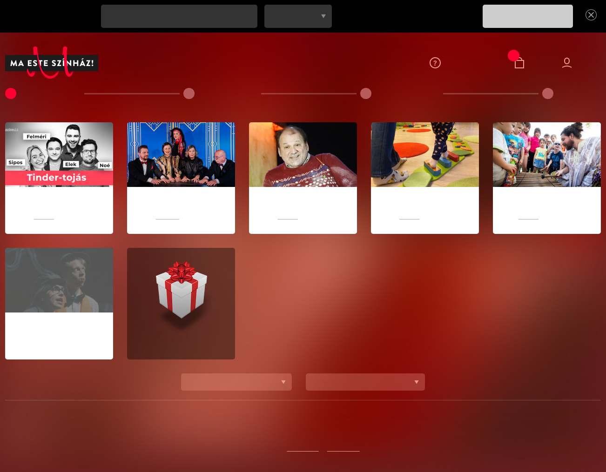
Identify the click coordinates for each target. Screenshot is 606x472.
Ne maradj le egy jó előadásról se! (51, 16)
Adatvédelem (167, 428)
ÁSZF (454, 428)
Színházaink (314, 428)
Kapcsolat (268, 428)
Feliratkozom (219, 428)
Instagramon (345, 448)
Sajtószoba (394, 428)
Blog (430, 428)
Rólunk (355, 428)
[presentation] (405, 23)
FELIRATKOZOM (528, 16)
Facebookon (302, 448)
